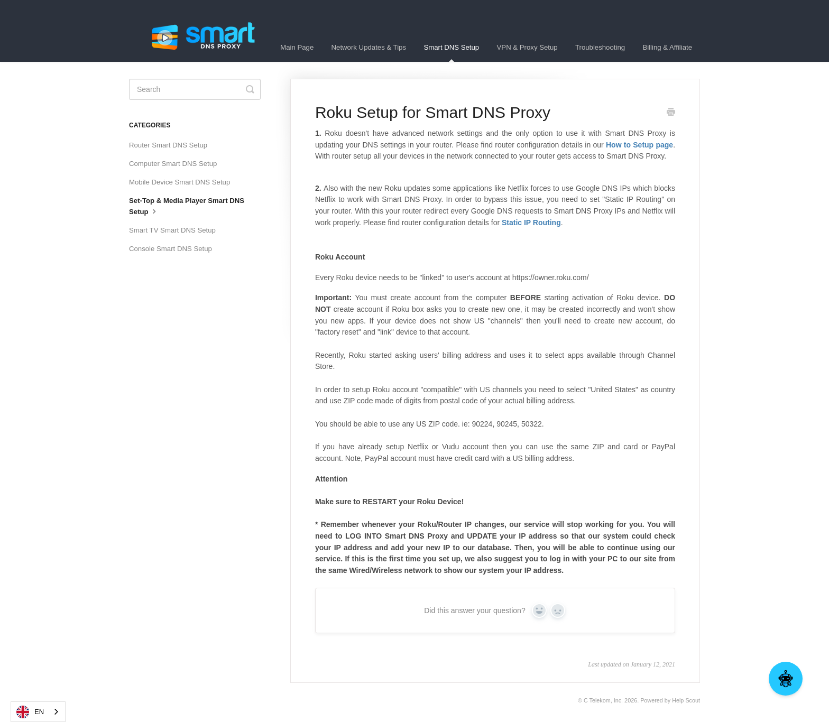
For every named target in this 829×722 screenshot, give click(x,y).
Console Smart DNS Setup (170, 249)
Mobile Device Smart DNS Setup (179, 182)
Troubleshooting (600, 47)
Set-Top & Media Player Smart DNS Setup (186, 206)
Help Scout (686, 700)
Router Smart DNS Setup (168, 145)
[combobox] (38, 711)
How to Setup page (639, 145)
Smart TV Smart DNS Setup (172, 230)
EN (30, 712)
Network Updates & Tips (368, 47)
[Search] (195, 89)
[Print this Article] (671, 113)
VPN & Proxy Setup (527, 47)
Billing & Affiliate (667, 47)
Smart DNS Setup (451, 52)
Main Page (297, 47)
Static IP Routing (531, 222)
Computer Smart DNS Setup (173, 164)
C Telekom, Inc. (603, 700)
